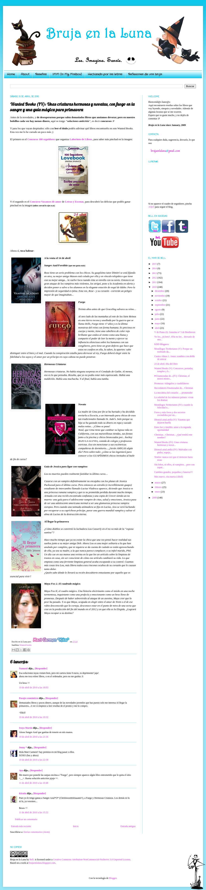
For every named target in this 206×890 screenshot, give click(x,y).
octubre (159, 300)
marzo (158, 482)
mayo (158, 323)
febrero (158, 487)
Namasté (23, 668)
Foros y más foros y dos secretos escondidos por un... (169, 413)
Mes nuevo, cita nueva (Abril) (168, 476)
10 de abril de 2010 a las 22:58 (33, 759)
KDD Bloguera (161, 344)
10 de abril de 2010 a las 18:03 (33, 687)
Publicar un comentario (26, 819)
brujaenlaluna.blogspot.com (42, 862)
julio (157, 314)
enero (158, 491)
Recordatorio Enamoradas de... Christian (173, 388)
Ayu (21, 770)
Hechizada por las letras (105, 74)
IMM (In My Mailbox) (67, 74)
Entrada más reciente (21, 826)
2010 (154, 287)
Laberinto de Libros (81, 139)
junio (157, 319)
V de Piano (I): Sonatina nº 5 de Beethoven (174, 332)
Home (11, 74)
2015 (154, 263)
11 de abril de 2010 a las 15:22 (33, 812)
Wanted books (25, 645)
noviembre (160, 295)
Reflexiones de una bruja (145, 74)
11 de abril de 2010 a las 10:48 (33, 783)
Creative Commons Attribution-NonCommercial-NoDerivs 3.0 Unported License (91, 859)
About (25, 74)
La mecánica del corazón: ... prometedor (173, 392)
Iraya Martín (25, 727)
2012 (154, 277)
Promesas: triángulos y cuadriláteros (171, 383)
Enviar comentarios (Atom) (37, 832)
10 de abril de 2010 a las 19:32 (33, 717)
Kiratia (22, 793)
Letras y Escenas (74, 201)
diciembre (160, 291)
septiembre (160, 304)
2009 (154, 497)
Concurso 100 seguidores (41, 139)
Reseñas (41, 74)
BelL (32, 859)
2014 (154, 268)
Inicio (75, 826)
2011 (154, 282)
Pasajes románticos (28, 698)
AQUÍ (151, 206)
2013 (154, 273)
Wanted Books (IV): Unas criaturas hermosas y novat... (171, 443)
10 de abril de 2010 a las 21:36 (33, 736)
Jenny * (23, 747)
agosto (158, 309)
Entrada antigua (127, 826)
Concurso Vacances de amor (45, 201)
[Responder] (41, 668)
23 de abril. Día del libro (166, 363)
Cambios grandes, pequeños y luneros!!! (173, 472)
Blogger (112, 878)
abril (157, 328)
